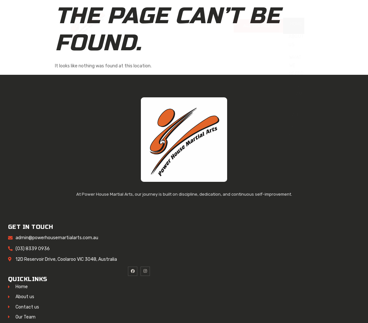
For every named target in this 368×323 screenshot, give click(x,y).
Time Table (296, 111)
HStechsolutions (125, 312)
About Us (296, 40)
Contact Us (296, 132)
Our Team (296, 90)
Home (296, 24)
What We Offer (296, 65)
